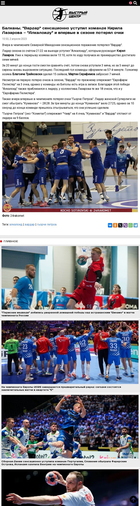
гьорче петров (47, 224)
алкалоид (15, 224)
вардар (30, 224)
